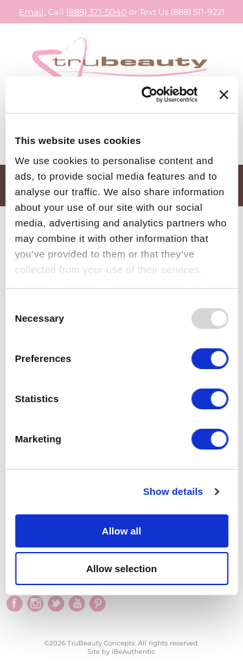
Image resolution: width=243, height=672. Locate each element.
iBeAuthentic (133, 651)
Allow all (121, 530)
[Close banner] (223, 94)
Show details (173, 491)
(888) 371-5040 (96, 11)
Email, (32, 11)
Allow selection (121, 568)
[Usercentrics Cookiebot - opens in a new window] (147, 94)
